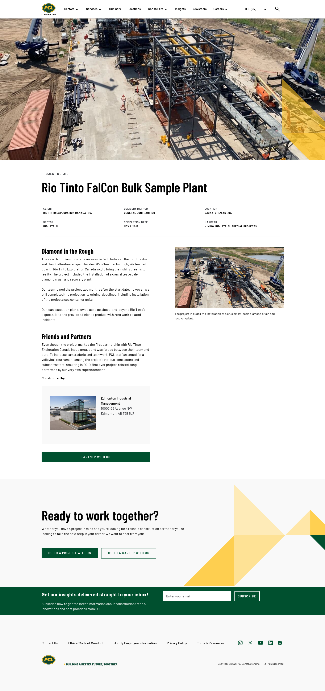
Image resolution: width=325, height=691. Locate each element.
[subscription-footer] (247, 596)
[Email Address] (197, 596)
